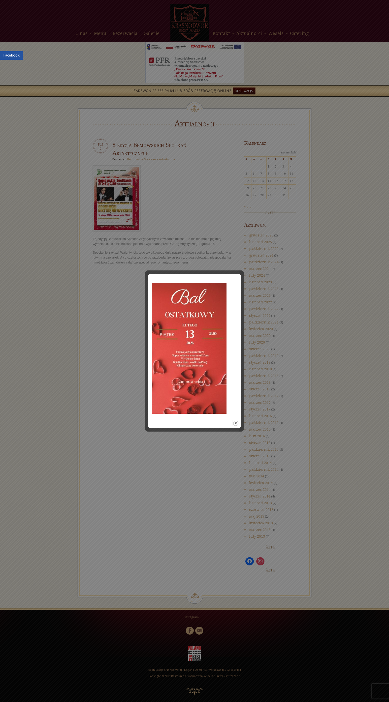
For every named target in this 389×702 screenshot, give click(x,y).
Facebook (11, 55)
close (239, 373)
